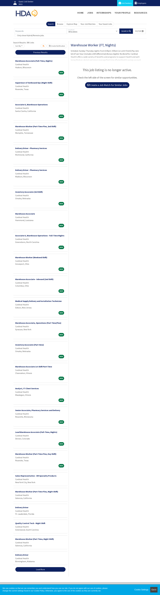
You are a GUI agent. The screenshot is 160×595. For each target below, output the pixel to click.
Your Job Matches (88, 24)
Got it (154, 590)
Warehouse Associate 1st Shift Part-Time (33, 366)
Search (51, 24)
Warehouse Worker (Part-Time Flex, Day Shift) (35, 454)
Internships (103, 12)
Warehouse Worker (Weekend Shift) (31, 257)
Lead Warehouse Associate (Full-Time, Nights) (36, 432)
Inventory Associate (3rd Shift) (29, 192)
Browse (60, 24)
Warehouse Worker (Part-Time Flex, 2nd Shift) (35, 126)
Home (80, 12)
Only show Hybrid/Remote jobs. (30, 35)
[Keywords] (40, 31)
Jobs (90, 12)
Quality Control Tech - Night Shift (30, 523)
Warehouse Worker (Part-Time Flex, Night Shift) (36, 491)
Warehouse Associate (25, 213)
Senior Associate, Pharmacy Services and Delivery (37, 410)
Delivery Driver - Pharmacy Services (31, 148)
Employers (140, 3)
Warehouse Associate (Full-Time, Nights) (33, 61)
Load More (40, 569)
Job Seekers (125, 3)
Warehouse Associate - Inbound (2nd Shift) (34, 279)
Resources (140, 12)
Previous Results (40, 52)
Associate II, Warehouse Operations (31, 104)
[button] (139, 31)
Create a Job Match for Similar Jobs (107, 85)
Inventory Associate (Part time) (29, 344)
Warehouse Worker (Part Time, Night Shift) (34, 539)
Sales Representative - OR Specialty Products (35, 476)
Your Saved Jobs (105, 24)
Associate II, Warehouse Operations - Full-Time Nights (39, 235)
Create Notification (57, 46)
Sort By (18, 46)
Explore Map (72, 24)
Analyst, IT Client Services (27, 388)
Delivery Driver (21, 507)
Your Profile (123, 12)
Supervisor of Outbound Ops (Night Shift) (33, 82)
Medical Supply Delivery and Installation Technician (38, 301)
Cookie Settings (141, 590)
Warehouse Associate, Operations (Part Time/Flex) (38, 323)
